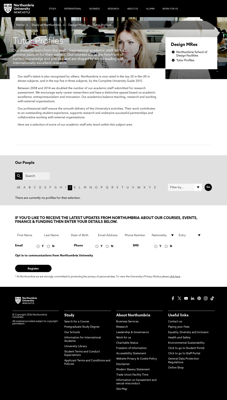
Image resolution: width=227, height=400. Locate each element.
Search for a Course (76, 321)
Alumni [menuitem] (150, 9)
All (18, 187)
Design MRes (77, 25)
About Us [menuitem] (132, 9)
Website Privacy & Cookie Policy (136, 359)
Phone (78, 245)
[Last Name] (55, 235)
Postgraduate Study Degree (81, 327)
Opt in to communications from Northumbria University (54, 255)
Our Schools (72, 332)
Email (19, 245)
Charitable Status (127, 343)
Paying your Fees (178, 327)
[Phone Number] (136, 235)
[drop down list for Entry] (190, 235)
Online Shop (176, 367)
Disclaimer (123, 364)
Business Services (127, 321)
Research (122, 327)
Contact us (175, 321)
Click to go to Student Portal (186, 348)
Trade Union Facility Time (132, 375)
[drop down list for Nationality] (163, 235)
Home (20, 25)
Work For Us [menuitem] (170, 9)
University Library (75, 346)
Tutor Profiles (102, 25)
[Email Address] (109, 235)
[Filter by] (185, 187)
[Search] (36, 176)
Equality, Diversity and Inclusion (188, 332)
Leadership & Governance (132, 332)
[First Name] (28, 235)
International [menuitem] (72, 9)
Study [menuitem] (52, 9)
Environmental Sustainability (186, 343)
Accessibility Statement (131, 353)
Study (69, 315)
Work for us (123, 337)
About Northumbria (133, 315)
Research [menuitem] (113, 9)
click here (175, 276)
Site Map (121, 389)
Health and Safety (179, 337)
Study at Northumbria (46, 25)
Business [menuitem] (94, 9)
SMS (136, 245)
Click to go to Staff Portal (184, 353)
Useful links (178, 315)
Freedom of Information (131, 348)
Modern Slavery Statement (133, 369)
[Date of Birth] (82, 235)
